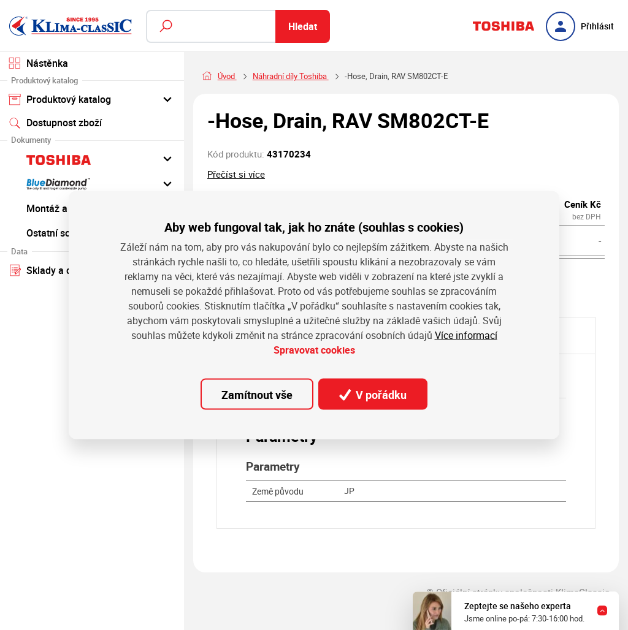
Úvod (227, 76)
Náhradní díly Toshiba (353, 76)
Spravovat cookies (314, 350)
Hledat (302, 26)
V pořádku (373, 394)
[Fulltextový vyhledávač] (238, 26)
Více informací (466, 335)
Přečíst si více (236, 174)
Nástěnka (38, 63)
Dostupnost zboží (55, 122)
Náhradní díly (276, 76)
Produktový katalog (92, 99)
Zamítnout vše (257, 394)
